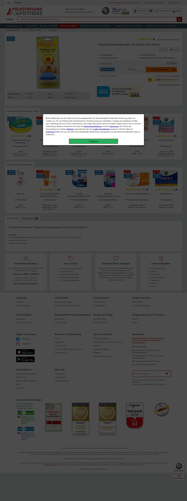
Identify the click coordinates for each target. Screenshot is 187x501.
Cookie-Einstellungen (101, 58)
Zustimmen (50, 61)
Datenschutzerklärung (93, 55)
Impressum (114, 55)
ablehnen (70, 58)
